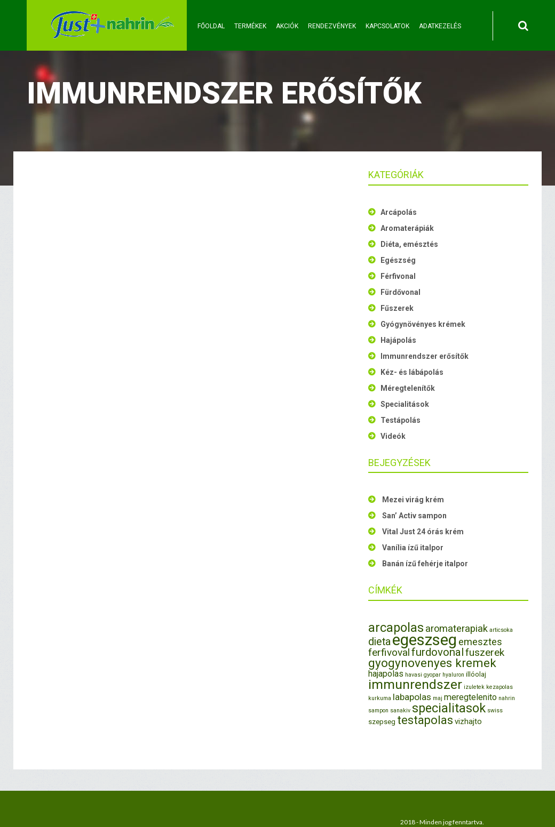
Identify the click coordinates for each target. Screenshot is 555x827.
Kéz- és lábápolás (411, 372)
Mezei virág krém (413, 499)
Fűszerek (397, 308)
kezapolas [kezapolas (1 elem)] (499, 687)
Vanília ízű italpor (412, 547)
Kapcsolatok (387, 26)
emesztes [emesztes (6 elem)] (480, 641)
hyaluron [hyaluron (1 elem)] (453, 674)
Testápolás (400, 420)
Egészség (398, 260)
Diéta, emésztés (409, 244)
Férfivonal (398, 276)
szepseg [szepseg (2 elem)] (381, 722)
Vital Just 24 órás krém (423, 531)
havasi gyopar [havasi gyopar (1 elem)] (423, 674)
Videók (393, 436)
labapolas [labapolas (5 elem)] (412, 697)
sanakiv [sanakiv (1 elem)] (400, 710)
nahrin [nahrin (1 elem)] (506, 698)
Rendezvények (332, 26)
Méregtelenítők (407, 388)
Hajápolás (398, 340)
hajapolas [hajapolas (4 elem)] (385, 674)
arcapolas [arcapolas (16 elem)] (396, 627)
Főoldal (211, 26)
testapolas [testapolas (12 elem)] (425, 720)
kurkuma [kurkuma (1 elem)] (379, 698)
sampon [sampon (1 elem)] (378, 710)
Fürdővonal (400, 292)
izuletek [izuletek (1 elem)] (474, 687)
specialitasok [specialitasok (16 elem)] (449, 708)
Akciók (287, 26)
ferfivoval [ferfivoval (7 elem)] (389, 652)
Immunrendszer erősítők (424, 356)
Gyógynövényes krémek (422, 324)
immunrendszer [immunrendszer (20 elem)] (415, 684)
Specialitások (404, 404)
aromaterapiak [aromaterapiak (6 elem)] (456, 628)
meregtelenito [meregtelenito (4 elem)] (470, 697)
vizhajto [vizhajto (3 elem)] (468, 721)
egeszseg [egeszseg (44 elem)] (424, 640)
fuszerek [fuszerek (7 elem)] (484, 652)
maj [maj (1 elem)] (437, 698)
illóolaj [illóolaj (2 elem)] (476, 674)
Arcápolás (398, 212)
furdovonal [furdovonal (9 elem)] (437, 652)
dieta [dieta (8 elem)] (379, 642)
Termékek (250, 26)
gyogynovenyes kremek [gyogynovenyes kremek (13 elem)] (432, 663)
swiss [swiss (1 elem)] (495, 710)
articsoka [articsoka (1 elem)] (501, 630)
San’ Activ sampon (414, 515)
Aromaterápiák (407, 228)
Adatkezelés (440, 26)
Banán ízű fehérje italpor (425, 563)
